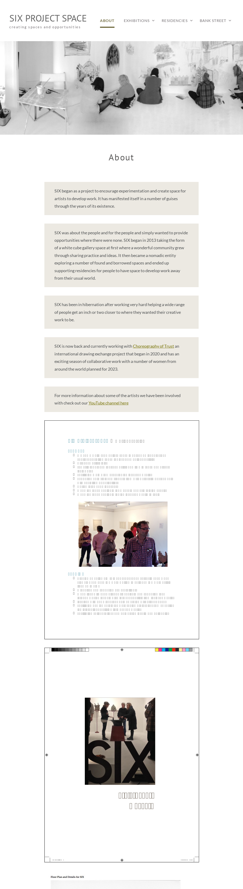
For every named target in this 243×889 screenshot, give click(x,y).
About (107, 20)
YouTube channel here (109, 402)
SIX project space (48, 18)
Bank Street (213, 20)
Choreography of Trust (153, 346)
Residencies (174, 20)
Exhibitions (137, 20)
